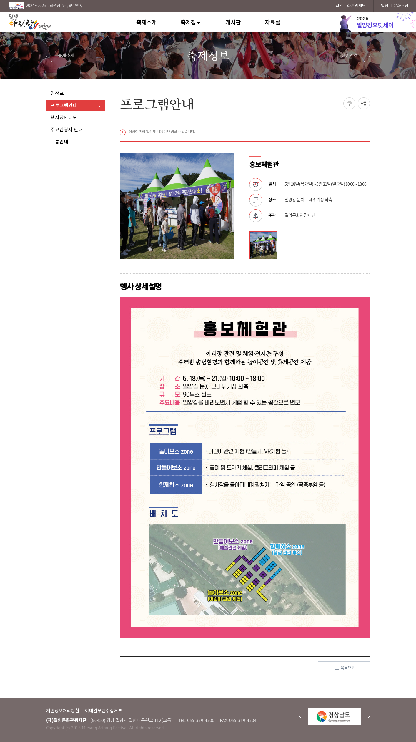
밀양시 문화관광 (395, 6)
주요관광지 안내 (67, 129)
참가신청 (350, 55)
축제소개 (66, 55)
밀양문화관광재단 (350, 6)
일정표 (57, 93)
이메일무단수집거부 (103, 710)
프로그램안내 (64, 105)
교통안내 (59, 142)
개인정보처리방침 (62, 710)
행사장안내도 (64, 117)
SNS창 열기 (364, 103)
